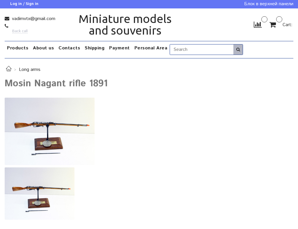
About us (43, 48)
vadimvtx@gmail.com (32, 18)
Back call (20, 31)
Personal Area (151, 48)
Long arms (29, 69)
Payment (119, 48)
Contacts (69, 48)
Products (17, 48)
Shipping (94, 48)
